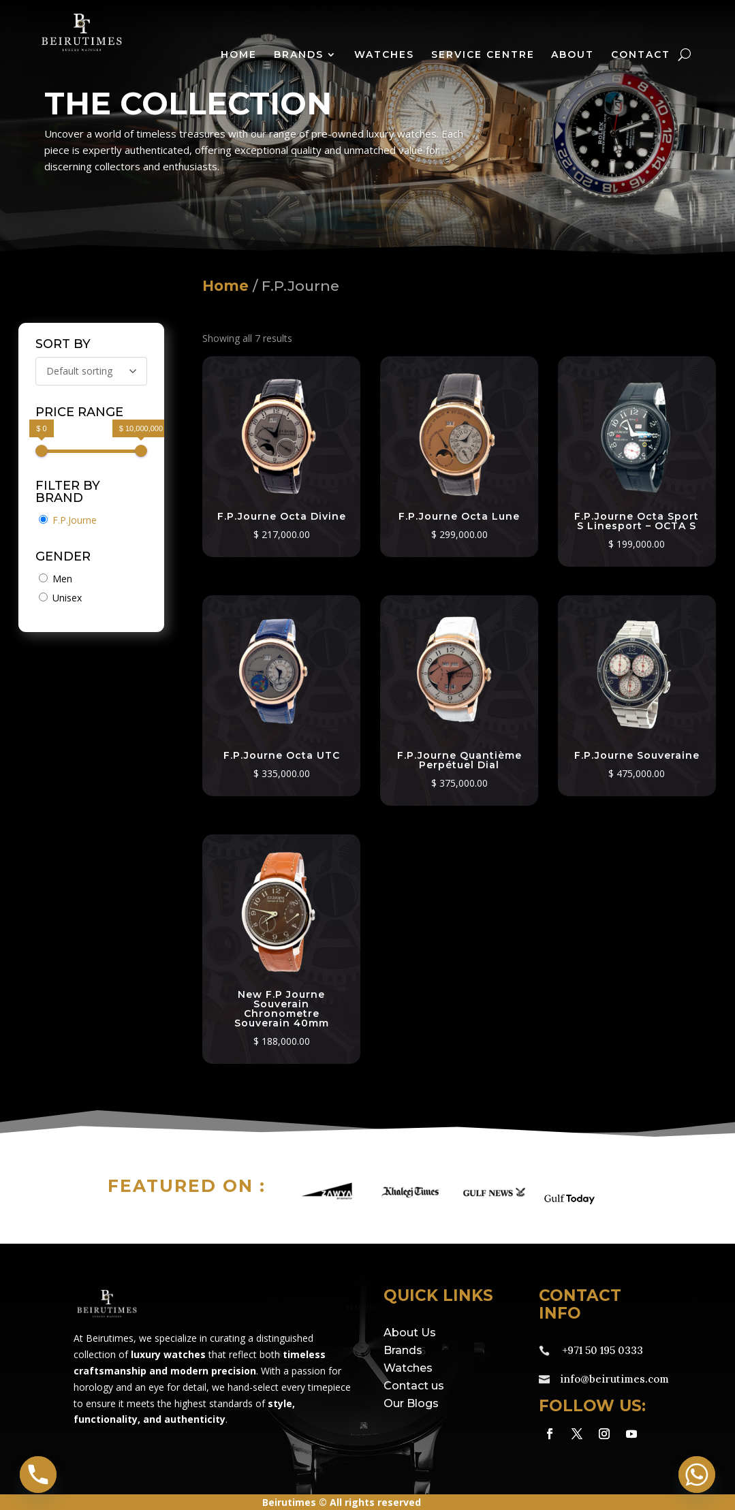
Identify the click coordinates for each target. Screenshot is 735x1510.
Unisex (67, 597)
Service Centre (483, 55)
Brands (299, 55)
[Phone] (38, 1474)
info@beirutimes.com (614, 1378)
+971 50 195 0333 (603, 1350)
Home (239, 55)
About (572, 55)
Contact (640, 55)
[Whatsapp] (696, 1474)
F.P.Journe (74, 520)
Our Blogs (411, 1403)
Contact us (414, 1385)
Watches (384, 55)
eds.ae (500, 1502)
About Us (410, 1332)
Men (62, 578)
